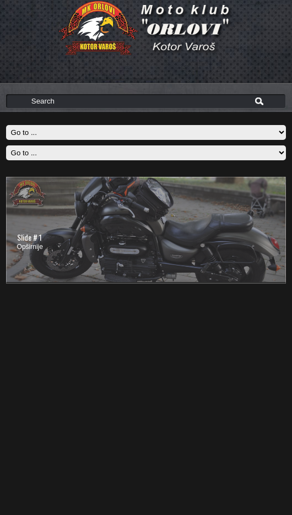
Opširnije (30, 247)
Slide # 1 (29, 237)
